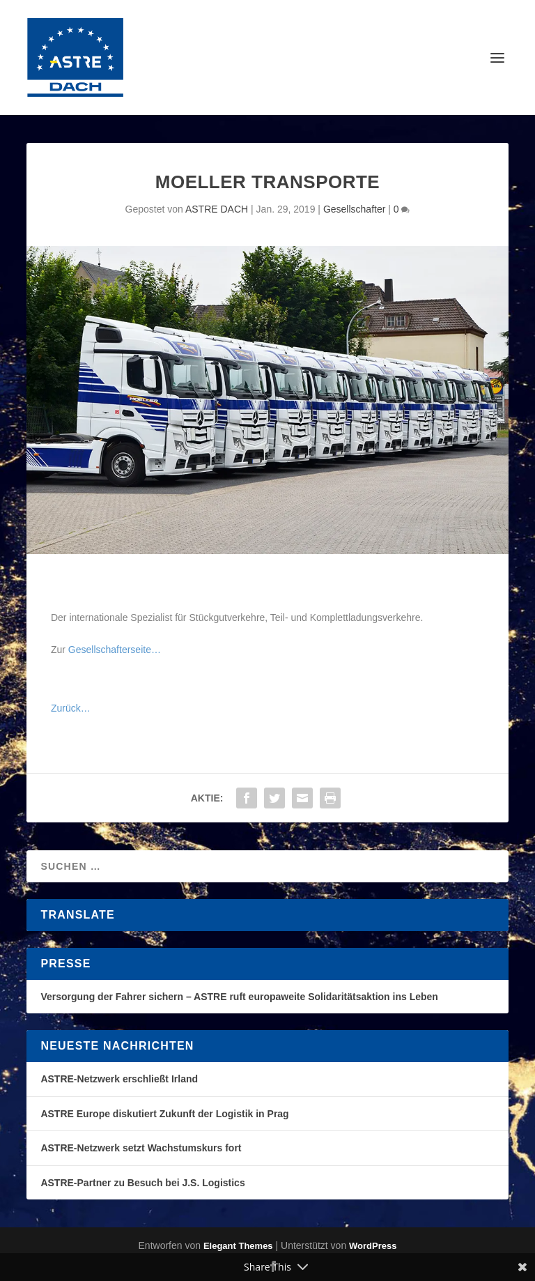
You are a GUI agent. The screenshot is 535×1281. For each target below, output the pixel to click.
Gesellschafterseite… (114, 649)
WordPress (372, 1246)
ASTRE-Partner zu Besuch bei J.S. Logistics (142, 1182)
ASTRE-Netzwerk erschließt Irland (119, 1078)
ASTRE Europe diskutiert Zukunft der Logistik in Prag (164, 1113)
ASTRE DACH (216, 209)
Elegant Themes (238, 1246)
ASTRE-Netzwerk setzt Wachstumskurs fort (140, 1147)
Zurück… (71, 708)
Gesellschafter (354, 209)
